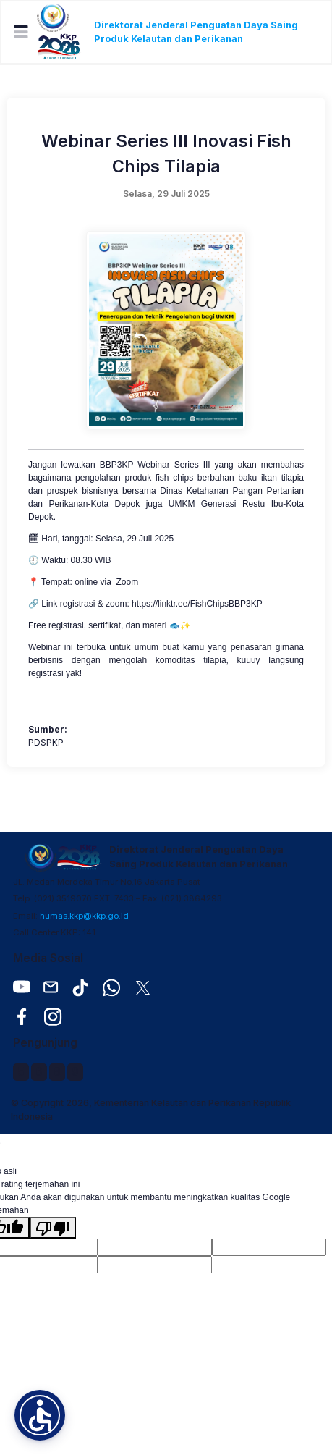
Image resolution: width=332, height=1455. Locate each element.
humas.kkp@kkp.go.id (84, 916)
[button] (39, 1415)
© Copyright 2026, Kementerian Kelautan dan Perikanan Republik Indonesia (151, 1109)
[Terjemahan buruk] (53, 1228)
